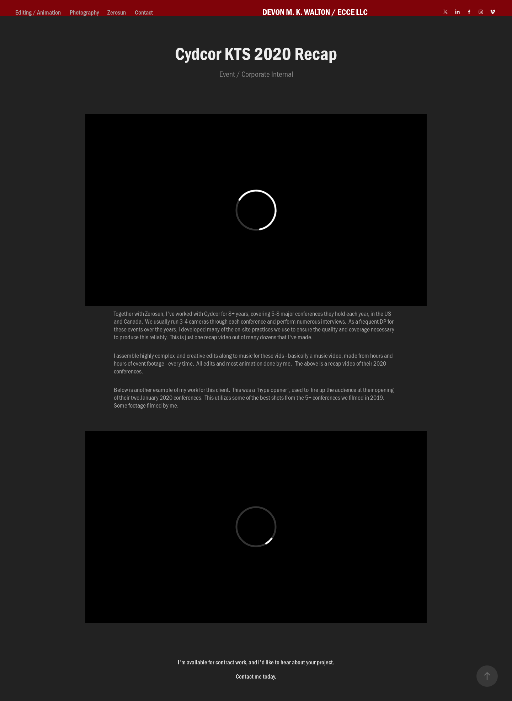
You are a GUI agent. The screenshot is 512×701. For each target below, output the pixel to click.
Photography (84, 12)
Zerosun (116, 12)
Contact (144, 12)
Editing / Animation (38, 12)
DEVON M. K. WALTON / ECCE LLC (315, 11)
